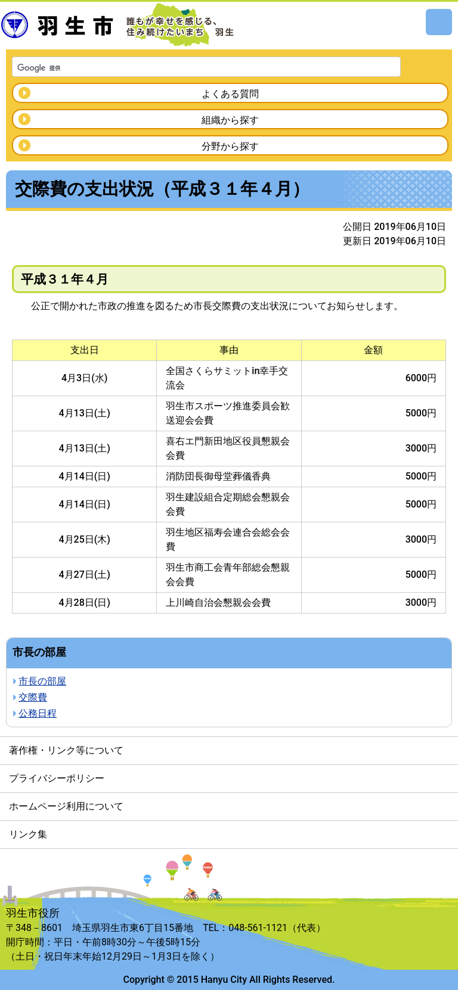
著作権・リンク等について (66, 750)
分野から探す (230, 146)
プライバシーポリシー (56, 778)
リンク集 (28, 834)
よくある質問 (230, 93)
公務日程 (37, 713)
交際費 (32, 697)
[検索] (190, 68)
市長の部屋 (42, 681)
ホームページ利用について (66, 806)
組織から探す (230, 120)
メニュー (439, 22)
